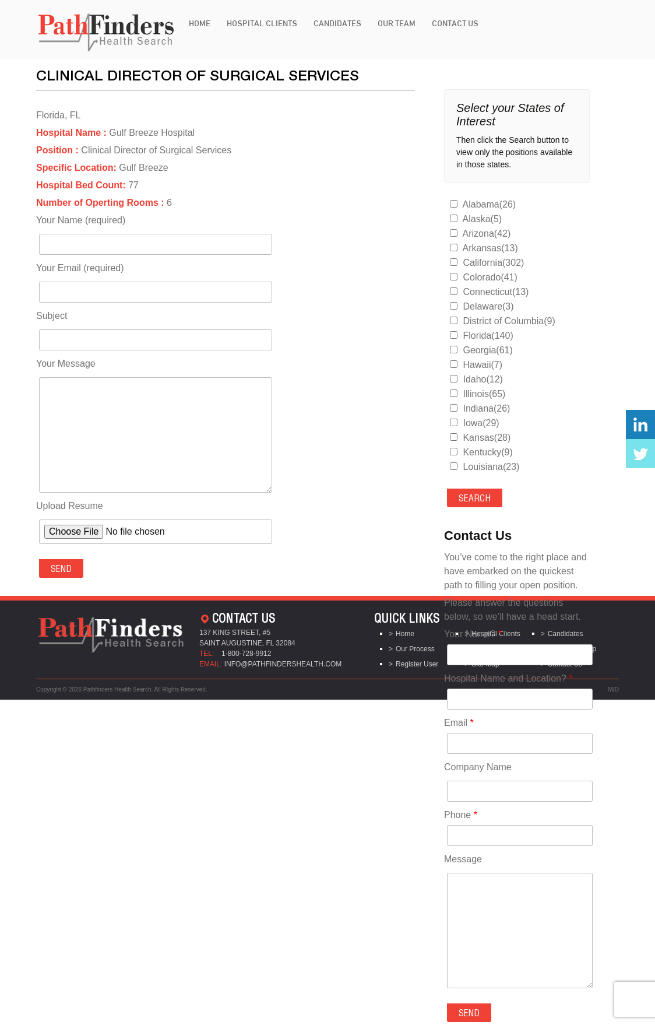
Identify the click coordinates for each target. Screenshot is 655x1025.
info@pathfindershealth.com (283, 664)
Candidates (337, 23)
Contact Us (455, 23)
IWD (613, 689)
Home (199, 23)
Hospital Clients (262, 23)
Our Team (396, 23)
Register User (417, 664)
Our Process (415, 649)
